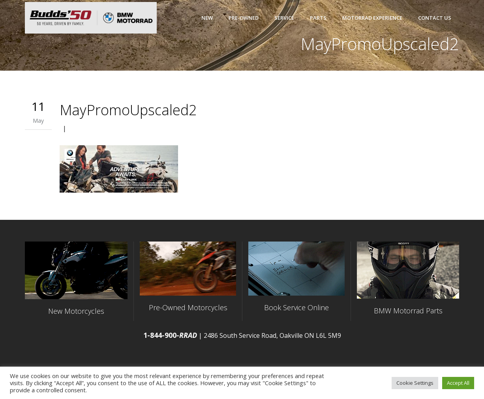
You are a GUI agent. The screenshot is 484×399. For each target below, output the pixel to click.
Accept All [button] (458, 382)
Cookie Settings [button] (414, 382)
